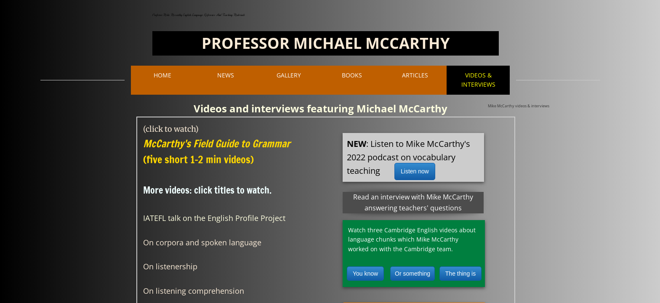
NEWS (225, 75)
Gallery (289, 75)
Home (162, 75)
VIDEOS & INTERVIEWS (478, 79)
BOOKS (352, 75)
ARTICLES (415, 75)
